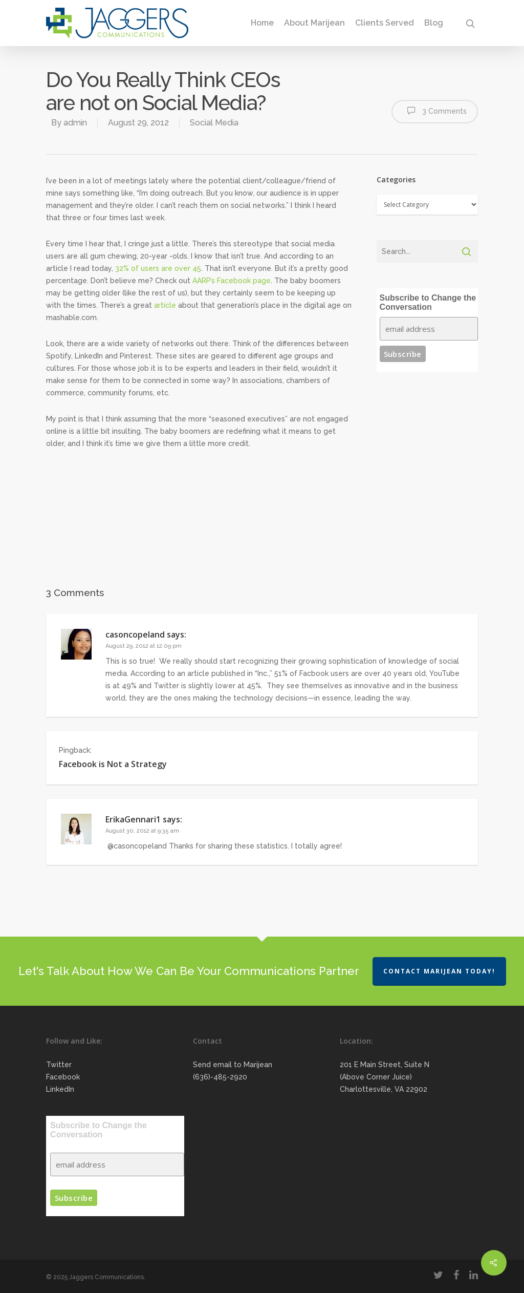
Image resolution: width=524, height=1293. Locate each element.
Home (262, 23)
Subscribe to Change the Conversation (428, 302)
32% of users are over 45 (158, 268)
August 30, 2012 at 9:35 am (142, 831)
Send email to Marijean (232, 1065)
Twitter (59, 1065)
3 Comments (435, 110)
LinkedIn (60, 1089)
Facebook (63, 1077)
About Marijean (314, 23)
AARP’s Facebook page (231, 281)
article (165, 305)
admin (75, 123)
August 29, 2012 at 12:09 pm (143, 646)
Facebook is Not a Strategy (113, 764)
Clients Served (384, 23)
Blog (433, 23)
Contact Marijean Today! (439, 971)
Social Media (214, 123)
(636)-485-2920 (220, 1077)
